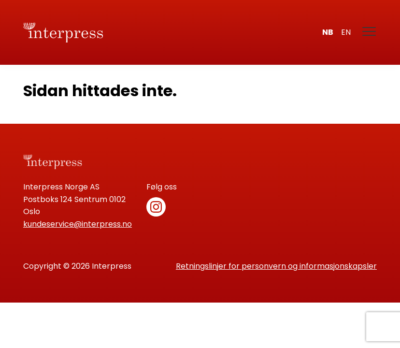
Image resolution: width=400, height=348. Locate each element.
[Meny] (369, 32)
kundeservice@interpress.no (77, 224)
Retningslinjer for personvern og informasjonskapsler (276, 266)
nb (327, 32)
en (346, 32)
